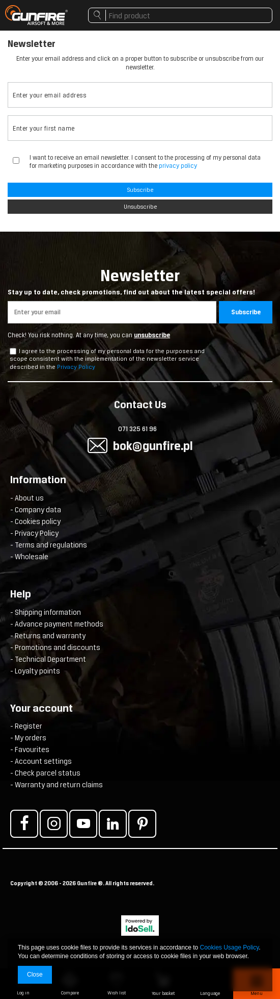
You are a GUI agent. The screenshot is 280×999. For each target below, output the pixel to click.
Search (97, 18)
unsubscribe (152, 335)
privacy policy (178, 165)
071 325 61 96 (137, 429)
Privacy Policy (76, 367)
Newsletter (140, 281)
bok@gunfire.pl (153, 446)
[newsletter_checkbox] (13, 351)
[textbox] (180, 15)
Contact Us (140, 405)
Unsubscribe (140, 207)
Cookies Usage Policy (229, 947)
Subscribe (140, 190)
